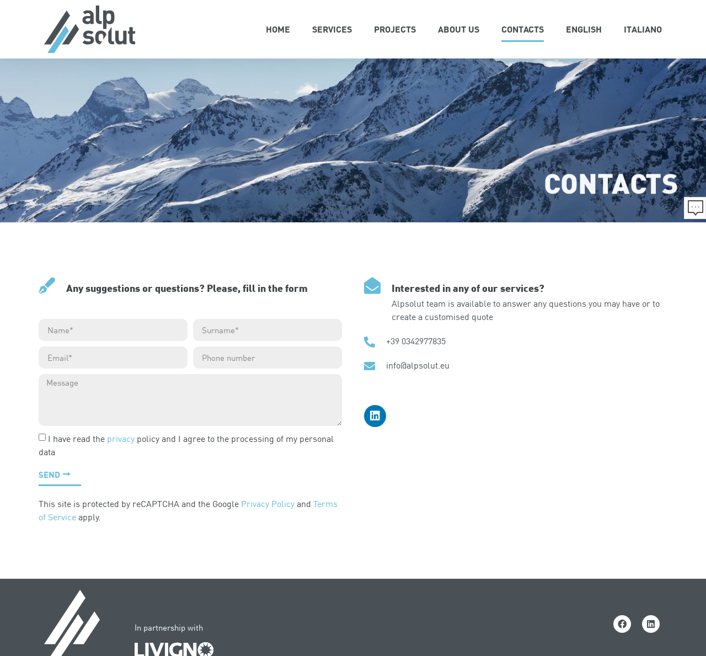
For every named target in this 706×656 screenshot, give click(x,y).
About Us (458, 29)
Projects (395, 29)
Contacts (522, 29)
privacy (121, 438)
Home (278, 29)
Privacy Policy (268, 503)
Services (332, 29)
